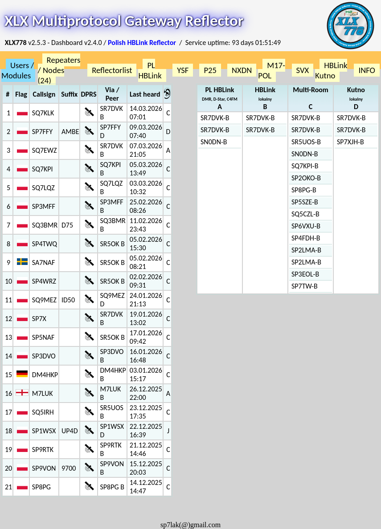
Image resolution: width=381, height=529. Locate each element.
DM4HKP (45, 374)
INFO (366, 70)
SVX (302, 70)
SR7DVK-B (215, 118)
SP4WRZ (44, 281)
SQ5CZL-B (305, 214)
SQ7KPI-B (304, 166)
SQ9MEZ (44, 300)
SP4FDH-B (305, 238)
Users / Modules (17, 70)
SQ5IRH (43, 412)
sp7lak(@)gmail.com (190, 525)
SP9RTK (42, 449)
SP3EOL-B (305, 274)
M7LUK (42, 393)
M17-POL (271, 70)
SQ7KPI (42, 169)
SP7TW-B (304, 286)
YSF (182, 70)
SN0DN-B (214, 142)
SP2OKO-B (306, 178)
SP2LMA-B (306, 250)
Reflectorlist (112, 70)
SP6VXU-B (305, 226)
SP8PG (41, 487)
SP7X (39, 318)
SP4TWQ (44, 244)
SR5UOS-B (306, 142)
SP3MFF (43, 206)
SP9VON (44, 468)
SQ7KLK (43, 113)
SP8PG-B (303, 190)
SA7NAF (43, 262)
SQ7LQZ (43, 187)
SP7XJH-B (350, 142)
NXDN (242, 70)
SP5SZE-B (304, 202)
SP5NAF (43, 337)
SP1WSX (44, 431)
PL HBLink (149, 70)
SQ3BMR (44, 225)
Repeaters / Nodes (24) (59, 70)
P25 (210, 70)
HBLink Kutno (331, 70)
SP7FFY (42, 131)
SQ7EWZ (44, 150)
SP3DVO (44, 356)
